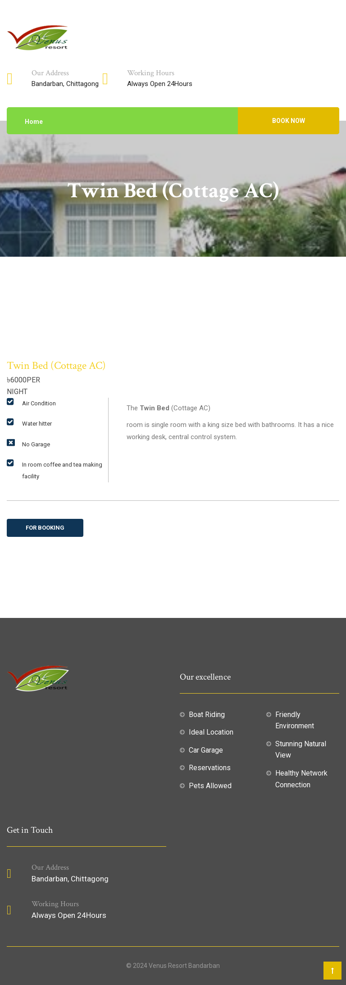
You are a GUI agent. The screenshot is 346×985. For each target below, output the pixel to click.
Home (34, 121)
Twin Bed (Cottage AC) (56, 365)
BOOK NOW (288, 120)
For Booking (45, 527)
